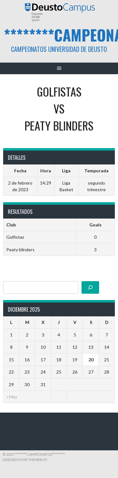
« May (11, 396)
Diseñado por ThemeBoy (25, 460)
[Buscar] (90, 287)
